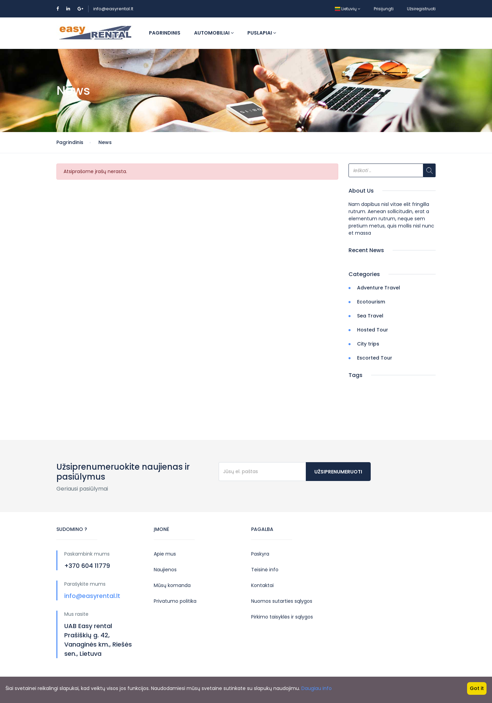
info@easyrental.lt (113, 8)
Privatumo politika (175, 601)
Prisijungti (384, 9)
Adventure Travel (378, 287)
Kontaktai (262, 585)
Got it (477, 688)
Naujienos (165, 569)
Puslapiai (261, 32)
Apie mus (165, 553)
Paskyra (260, 553)
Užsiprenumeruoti (338, 471)
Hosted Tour (372, 329)
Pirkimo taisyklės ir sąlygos (282, 616)
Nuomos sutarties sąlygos (281, 601)
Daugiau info (316, 688)
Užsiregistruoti (421, 9)
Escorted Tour (374, 357)
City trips (368, 343)
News (105, 142)
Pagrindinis (164, 32)
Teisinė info (264, 569)
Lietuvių (347, 9)
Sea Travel (370, 315)
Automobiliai (214, 32)
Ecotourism (371, 301)
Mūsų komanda (172, 585)
